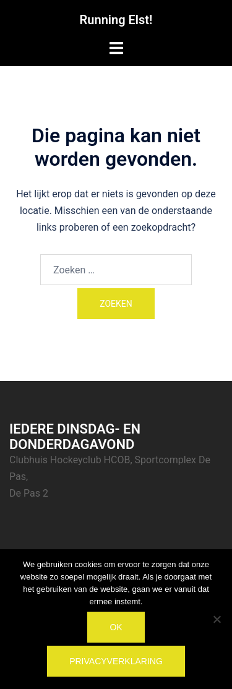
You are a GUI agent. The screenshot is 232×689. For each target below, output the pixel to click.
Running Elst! (116, 19)
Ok (116, 627)
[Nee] (216, 619)
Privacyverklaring (116, 661)
